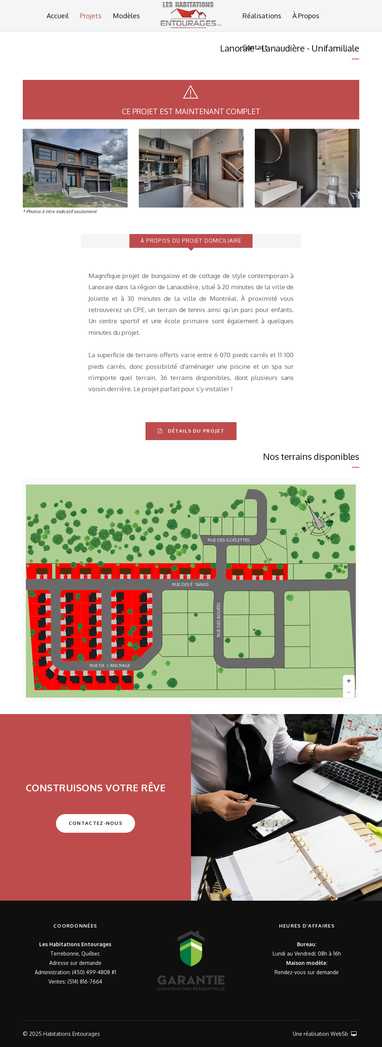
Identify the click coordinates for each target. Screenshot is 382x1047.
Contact (254, 47)
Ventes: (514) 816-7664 (75, 981)
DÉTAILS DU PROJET (191, 431)
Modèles (126, 16)
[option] (75, 168)
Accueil (58, 16)
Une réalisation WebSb (325, 1034)
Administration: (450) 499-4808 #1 (75, 972)
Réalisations (261, 16)
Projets (90, 16)
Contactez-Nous (95, 823)
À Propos (305, 16)
